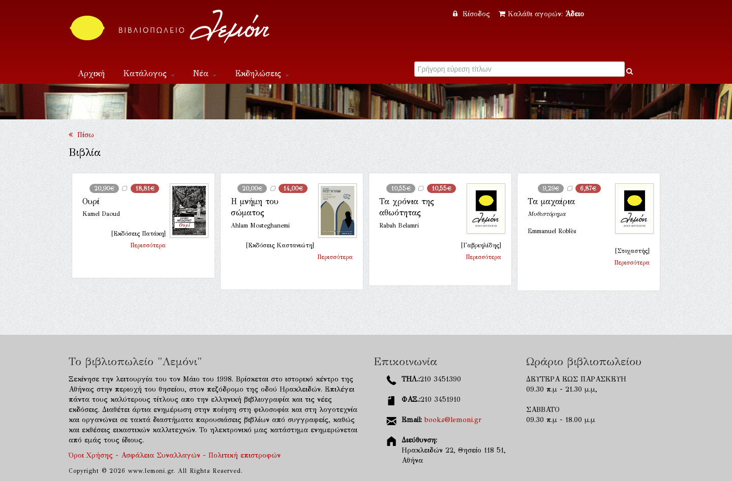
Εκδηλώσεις (262, 73)
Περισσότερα (148, 245)
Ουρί (91, 201)
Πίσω (81, 135)
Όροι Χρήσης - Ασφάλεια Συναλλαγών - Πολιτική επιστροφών (175, 455)
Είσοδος (473, 14)
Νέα (205, 73)
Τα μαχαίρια (551, 201)
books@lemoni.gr (452, 419)
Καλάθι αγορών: (541, 14)
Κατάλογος (149, 73)
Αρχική (91, 73)
